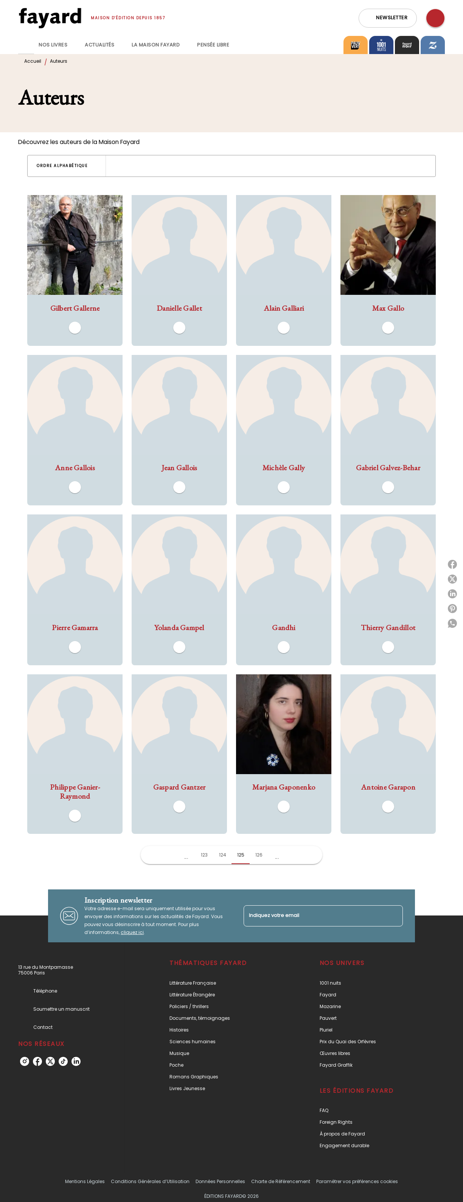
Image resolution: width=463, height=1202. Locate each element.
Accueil (32, 61)
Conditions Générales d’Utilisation (150, 1181)
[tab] (26, 45)
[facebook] (37, 1061)
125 (240, 855)
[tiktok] (63, 1061)
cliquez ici (132, 932)
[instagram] (24, 1061)
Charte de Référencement (280, 1181)
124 (222, 855)
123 (204, 855)
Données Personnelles (220, 1181)
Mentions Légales (85, 1181)
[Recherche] (435, 18)
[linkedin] (76, 1061)
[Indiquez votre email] (314, 915)
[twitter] (50, 1061)
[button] (388, 18)
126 (259, 855)
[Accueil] (50, 18)
